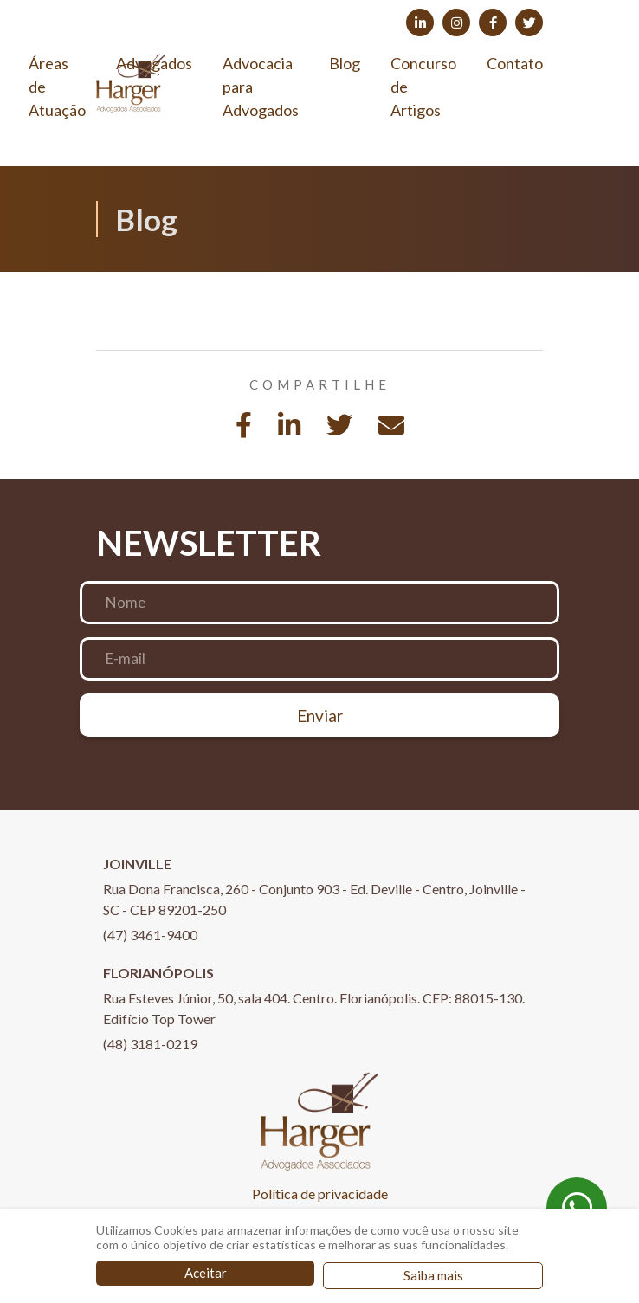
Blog (344, 63)
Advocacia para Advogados (261, 86)
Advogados (154, 63)
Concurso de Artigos (423, 86)
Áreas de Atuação (57, 86)
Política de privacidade (320, 1193)
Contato (515, 63)
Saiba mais (433, 1275)
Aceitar (205, 1272)
